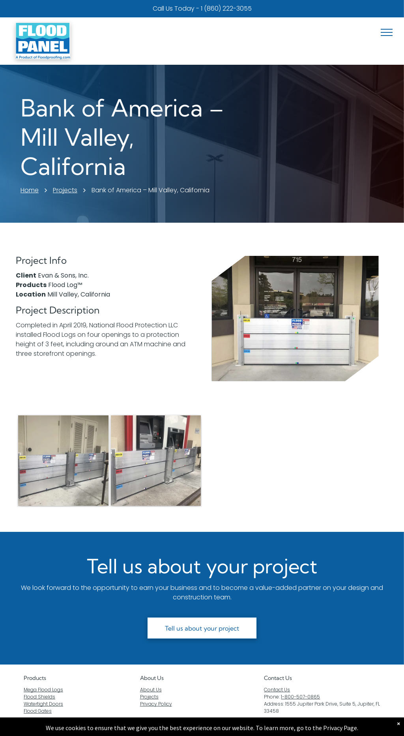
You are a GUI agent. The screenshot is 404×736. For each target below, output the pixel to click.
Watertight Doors (43, 703)
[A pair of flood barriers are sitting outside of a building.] (63, 460)
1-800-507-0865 (300, 696)
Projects (149, 696)
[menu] (386, 32)
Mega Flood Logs (43, 689)
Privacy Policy (156, 703)
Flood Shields (39, 696)
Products (35, 678)
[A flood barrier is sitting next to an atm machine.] (156, 460)
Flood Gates (38, 711)
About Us (152, 678)
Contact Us (277, 689)
